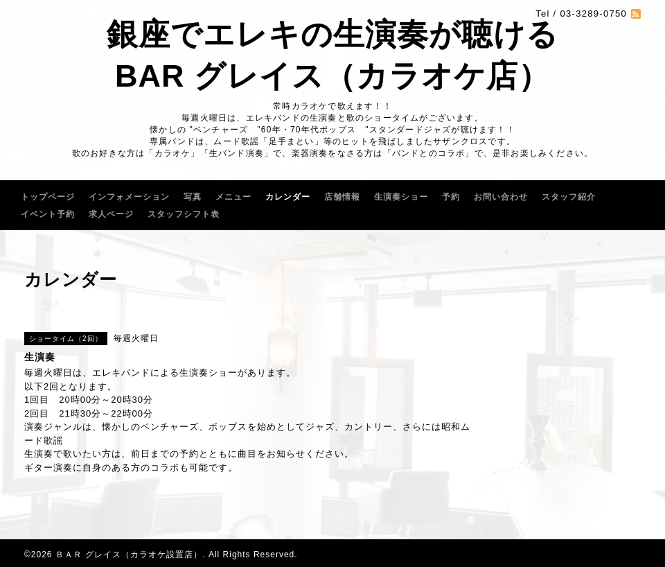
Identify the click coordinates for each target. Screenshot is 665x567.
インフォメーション (129, 197)
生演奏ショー (401, 197)
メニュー (233, 197)
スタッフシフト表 (184, 214)
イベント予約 (48, 214)
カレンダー (287, 197)
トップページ (48, 197)
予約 (451, 197)
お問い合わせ (501, 197)
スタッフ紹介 (569, 197)
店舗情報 (342, 197)
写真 (193, 197)
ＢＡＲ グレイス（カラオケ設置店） (128, 554)
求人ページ (111, 214)
